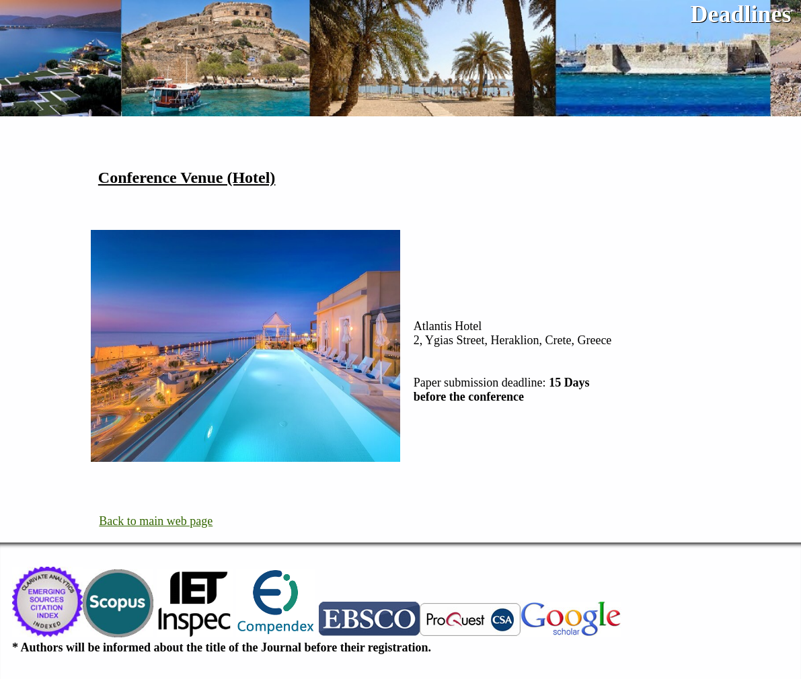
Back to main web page (156, 521)
